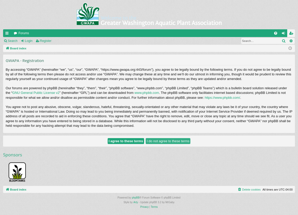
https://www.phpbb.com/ (222, 98)
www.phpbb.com (146, 93)
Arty (135, 202)
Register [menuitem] (292, 34)
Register (46, 41)
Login (28, 41)
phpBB (135, 197)
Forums (23, 33)
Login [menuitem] (284, 34)
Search (12, 41)
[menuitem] (276, 33)
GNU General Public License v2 (36, 93)
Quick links (8, 34)
